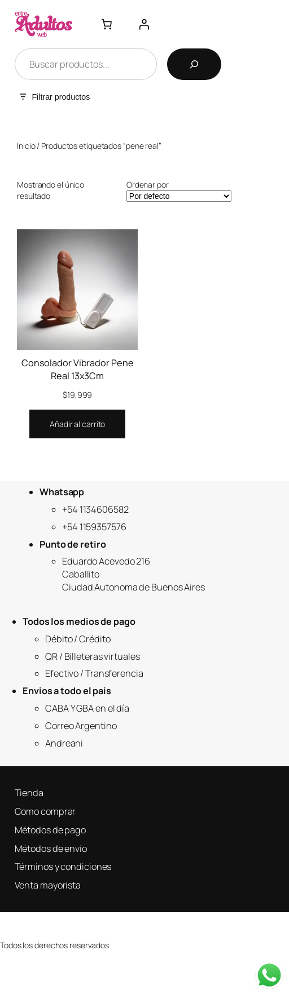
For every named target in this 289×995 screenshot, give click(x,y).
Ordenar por (147, 184)
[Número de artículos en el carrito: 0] (107, 24)
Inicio (26, 145)
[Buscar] (194, 64)
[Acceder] (144, 24)
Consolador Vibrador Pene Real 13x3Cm (77, 369)
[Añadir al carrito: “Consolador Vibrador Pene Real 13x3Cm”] (77, 424)
